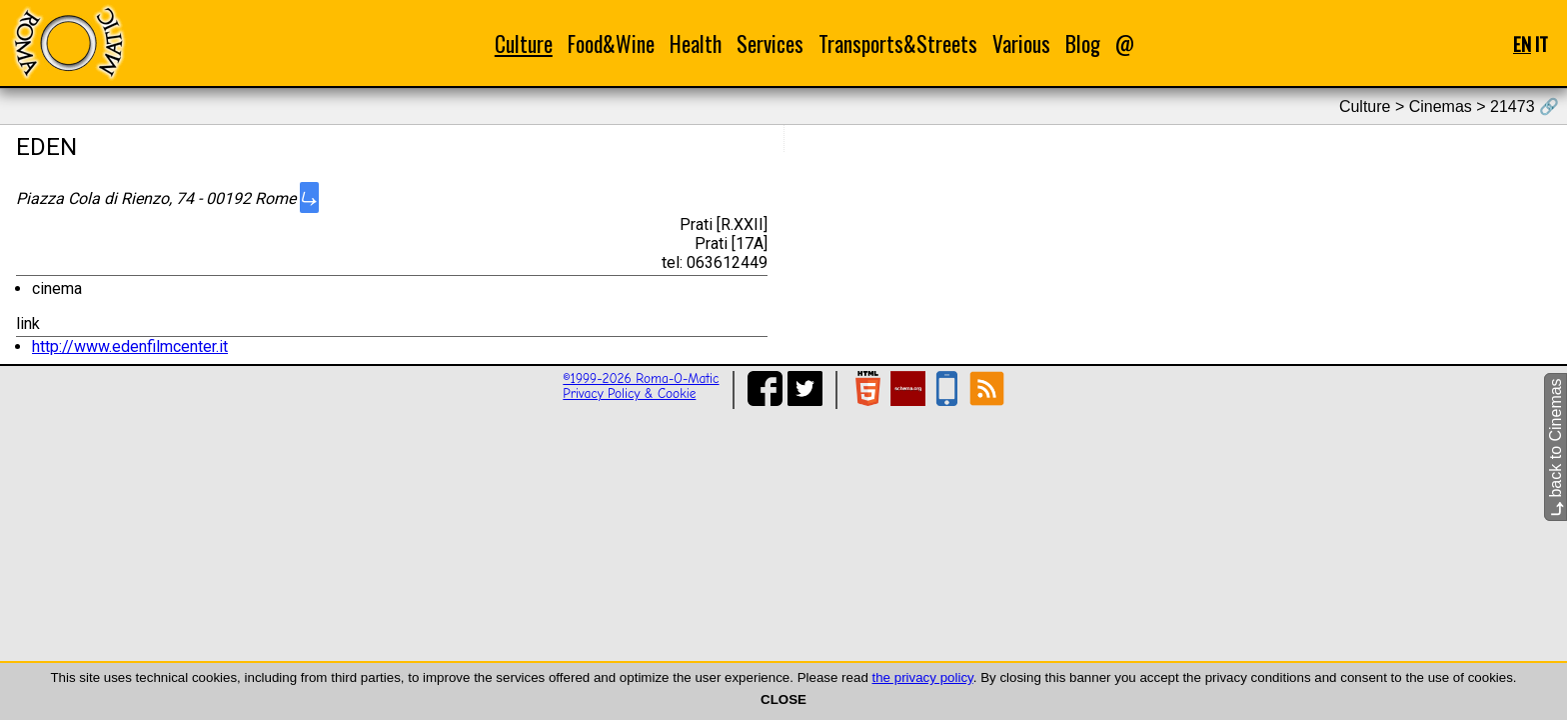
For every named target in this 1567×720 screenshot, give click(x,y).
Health (696, 43)
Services (770, 43)
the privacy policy (922, 677)
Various (1021, 43)
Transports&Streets (897, 43)
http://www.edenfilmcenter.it (130, 346)
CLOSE (783, 699)
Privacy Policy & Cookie (629, 393)
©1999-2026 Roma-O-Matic (641, 378)
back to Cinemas (1555, 447)
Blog (1082, 43)
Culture (524, 43)
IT (1541, 43)
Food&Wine (611, 43)
